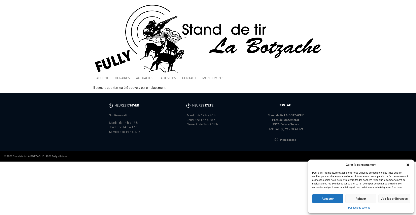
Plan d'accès (288, 139)
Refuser (361, 199)
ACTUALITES (145, 78)
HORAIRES (122, 78)
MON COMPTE (212, 78)
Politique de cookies (359, 207)
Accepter (328, 199)
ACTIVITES (168, 78)
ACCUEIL (102, 78)
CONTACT (189, 78)
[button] (408, 165)
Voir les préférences (394, 199)
